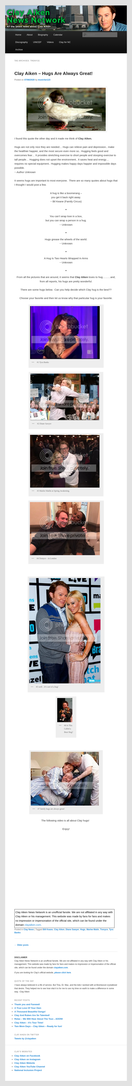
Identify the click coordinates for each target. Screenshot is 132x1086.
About (29, 34)
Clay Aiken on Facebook (27, 1055)
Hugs (82, 929)
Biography (43, 34)
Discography (21, 42)
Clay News (29, 929)
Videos (50, 42)
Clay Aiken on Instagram (27, 1059)
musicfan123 (44, 80)
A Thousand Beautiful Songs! (30, 1011)
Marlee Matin (92, 929)
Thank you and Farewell (27, 1004)
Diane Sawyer (72, 929)
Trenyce (104, 929)
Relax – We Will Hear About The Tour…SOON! (38, 1019)
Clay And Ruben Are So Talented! (32, 1015)
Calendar (58, 34)
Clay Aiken (59, 929)
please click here (62, 972)
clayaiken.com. (33, 924)
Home (18, 34)
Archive (19, 49)
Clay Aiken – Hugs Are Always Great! (53, 73)
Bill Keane (48, 929)
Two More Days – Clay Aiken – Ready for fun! (38, 1026)
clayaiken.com (61, 967)
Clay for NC (65, 42)
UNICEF (37, 42)
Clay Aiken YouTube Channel (29, 1066)
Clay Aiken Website (24, 1063)
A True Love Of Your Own (27, 1008)
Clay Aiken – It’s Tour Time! (28, 1022)
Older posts (21, 945)
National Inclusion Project (28, 1070)
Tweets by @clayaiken (25, 1038)
